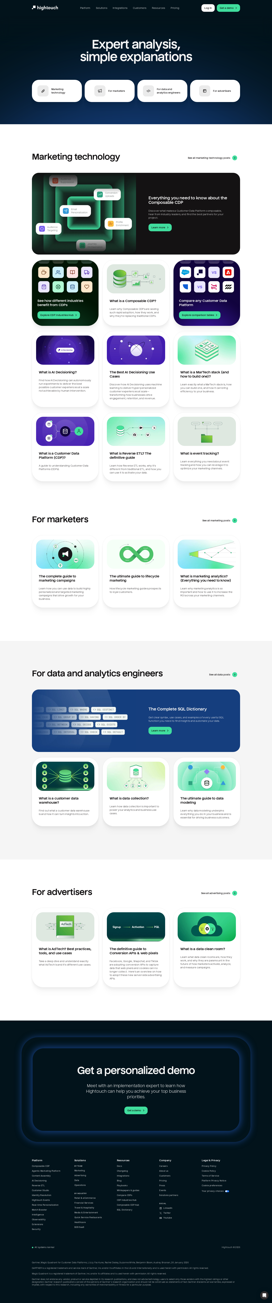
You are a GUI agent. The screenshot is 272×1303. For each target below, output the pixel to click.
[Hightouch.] (45, 8)
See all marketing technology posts (212, 157)
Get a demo (229, 8)
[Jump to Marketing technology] (57, 91)
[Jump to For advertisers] (215, 91)
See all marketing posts (219, 520)
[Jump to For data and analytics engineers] (162, 91)
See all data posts (223, 674)
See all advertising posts (219, 893)
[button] (264, 1295)
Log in (208, 8)
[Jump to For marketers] (110, 91)
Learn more (160, 227)
